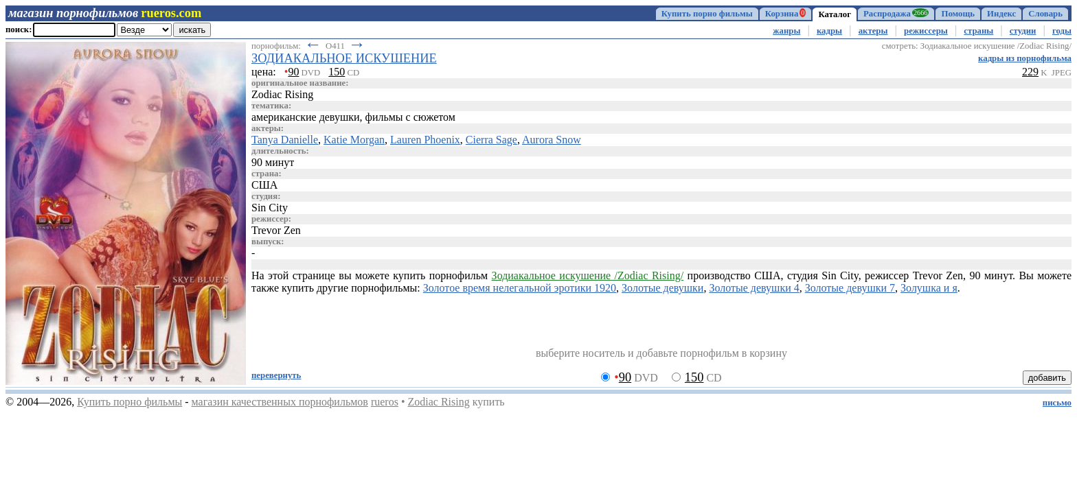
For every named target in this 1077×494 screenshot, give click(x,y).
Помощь (958, 14)
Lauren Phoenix (425, 139)
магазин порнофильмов (73, 13)
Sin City (269, 207)
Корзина (785, 13)
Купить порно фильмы (707, 14)
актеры (873, 31)
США (264, 185)
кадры (829, 31)
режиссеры (926, 31)
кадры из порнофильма (1025, 58)
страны (978, 31)
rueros (384, 402)
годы (1062, 31)
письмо (1057, 403)
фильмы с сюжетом (410, 117)
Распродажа (896, 13)
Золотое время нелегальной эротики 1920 (519, 288)
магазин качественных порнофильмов (280, 402)
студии (1023, 31)
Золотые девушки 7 (850, 288)
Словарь (1045, 14)
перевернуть (276, 375)
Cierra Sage (491, 139)
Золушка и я (928, 288)
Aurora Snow (551, 139)
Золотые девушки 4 (754, 288)
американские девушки (305, 117)
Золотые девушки (662, 288)
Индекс (1001, 14)
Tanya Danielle (284, 139)
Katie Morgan (354, 139)
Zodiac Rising (438, 402)
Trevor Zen (276, 230)
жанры (786, 31)
